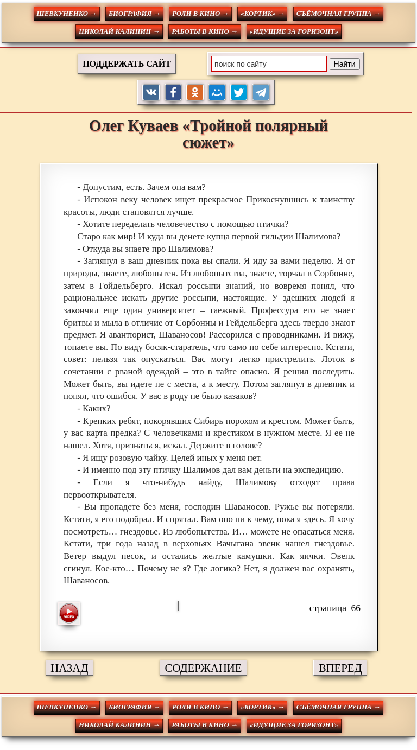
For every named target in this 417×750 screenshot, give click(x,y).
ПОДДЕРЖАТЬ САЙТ (127, 63)
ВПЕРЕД (340, 668)
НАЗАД (69, 668)
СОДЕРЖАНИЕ (203, 668)
